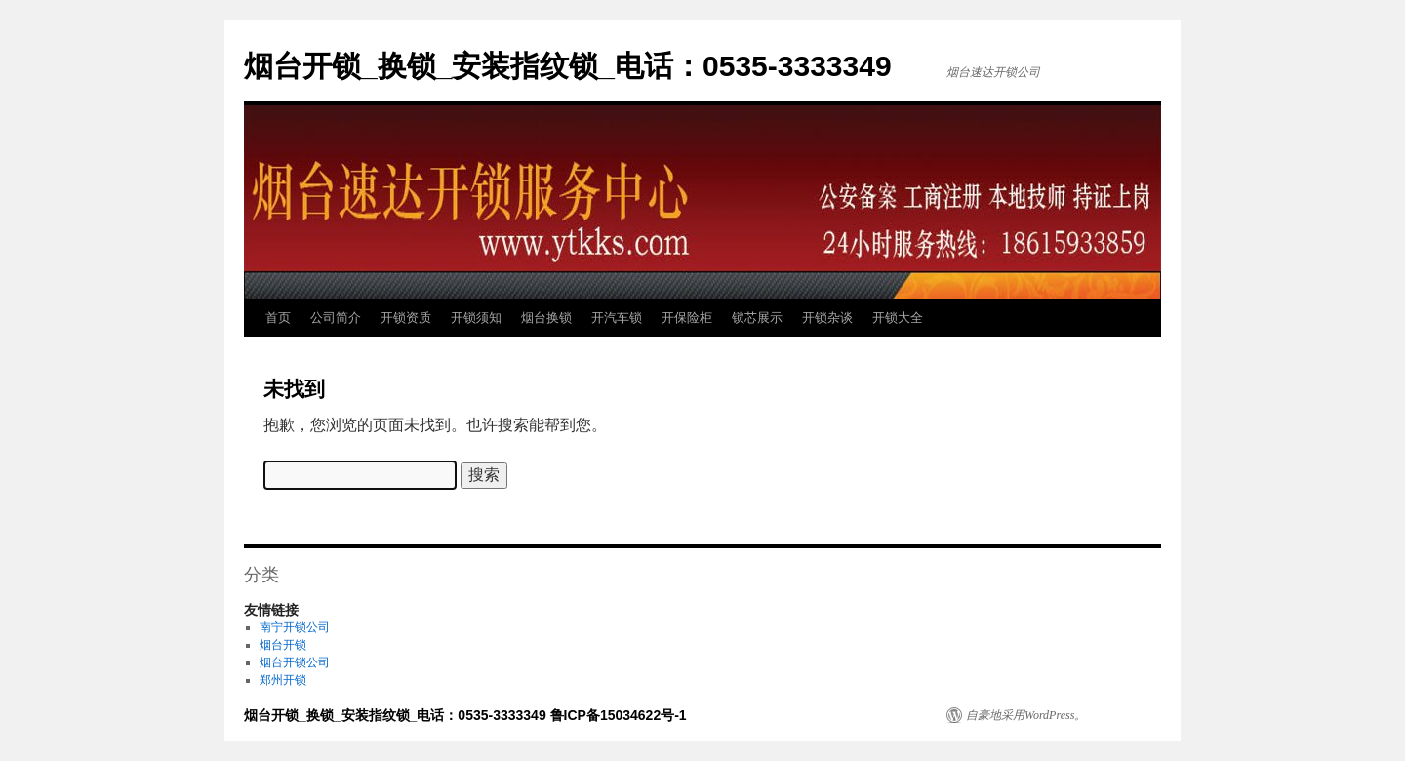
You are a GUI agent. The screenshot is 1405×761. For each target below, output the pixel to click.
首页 (278, 317)
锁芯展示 (757, 317)
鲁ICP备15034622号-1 (618, 715)
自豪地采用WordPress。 (1026, 715)
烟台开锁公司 (295, 662)
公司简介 (335, 317)
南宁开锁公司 (295, 627)
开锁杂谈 (827, 317)
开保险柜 (687, 317)
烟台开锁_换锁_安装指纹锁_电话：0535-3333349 (568, 66)
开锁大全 (897, 317)
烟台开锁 (283, 645)
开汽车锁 (616, 317)
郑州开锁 (283, 680)
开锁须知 (476, 317)
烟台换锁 (546, 317)
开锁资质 (406, 317)
